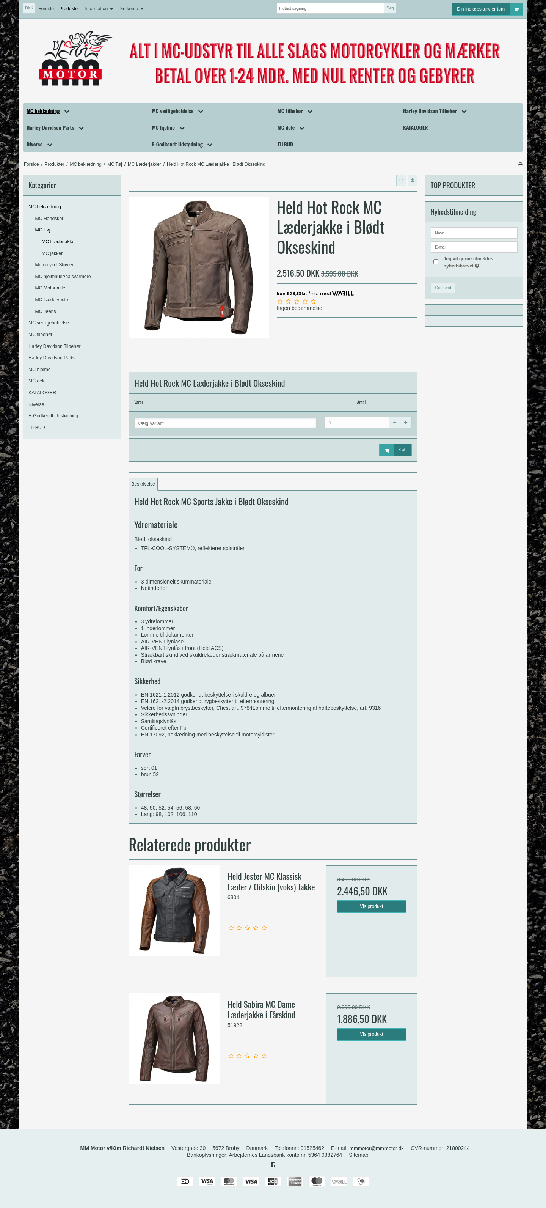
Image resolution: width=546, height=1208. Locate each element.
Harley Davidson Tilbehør (54, 346)
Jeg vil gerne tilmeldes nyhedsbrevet (480, 261)
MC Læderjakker (59, 241)
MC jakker (52, 253)
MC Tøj (42, 230)
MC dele (37, 381)
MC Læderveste (51, 299)
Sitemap (358, 1155)
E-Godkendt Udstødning (53, 415)
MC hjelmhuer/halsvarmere (63, 276)
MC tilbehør (40, 334)
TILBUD (36, 427)
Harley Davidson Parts (51, 357)
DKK (29, 8)
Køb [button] (393, 450)
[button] (401, 180)
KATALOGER (42, 392)
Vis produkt (371, 906)
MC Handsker (49, 218)
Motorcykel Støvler (54, 264)
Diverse (36, 404)
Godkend (443, 287)
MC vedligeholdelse (48, 323)
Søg (390, 8)
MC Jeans (45, 311)
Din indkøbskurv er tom (490, 9)
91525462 (312, 1148)
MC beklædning (44, 206)
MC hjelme (39, 369)
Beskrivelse (143, 484)
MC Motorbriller (51, 288)
